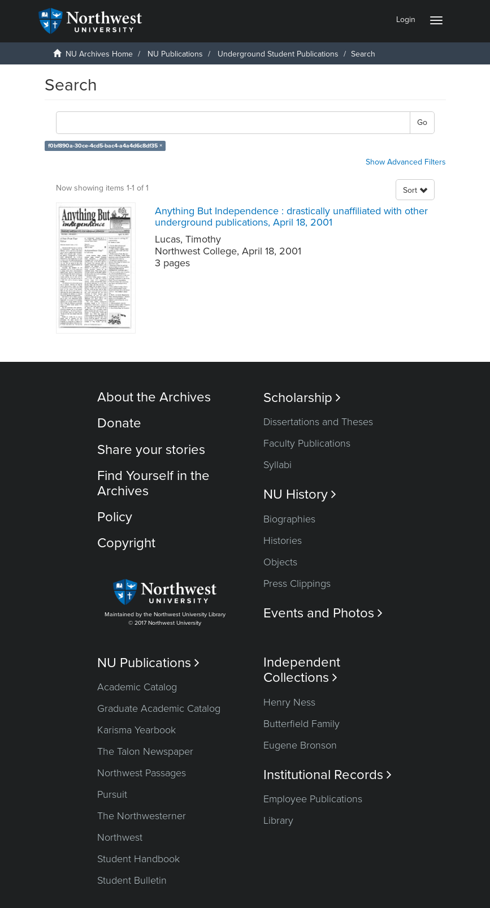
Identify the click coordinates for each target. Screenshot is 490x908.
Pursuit (112, 794)
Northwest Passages (141, 773)
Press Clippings (297, 583)
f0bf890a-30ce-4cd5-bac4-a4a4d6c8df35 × (105, 145)
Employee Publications (312, 799)
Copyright (126, 543)
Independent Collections (301, 670)
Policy (114, 517)
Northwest (119, 837)
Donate (119, 423)
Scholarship (302, 398)
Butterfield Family (301, 723)
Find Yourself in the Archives (153, 483)
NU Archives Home (99, 54)
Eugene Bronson (300, 745)
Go (422, 122)
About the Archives (154, 397)
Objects (280, 562)
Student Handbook (138, 859)
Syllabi (277, 465)
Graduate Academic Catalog (158, 708)
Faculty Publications (306, 443)
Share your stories (151, 450)
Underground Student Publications (278, 54)
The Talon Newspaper (145, 751)
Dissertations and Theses (318, 422)
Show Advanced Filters (406, 162)
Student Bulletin (132, 880)
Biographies (289, 519)
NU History (299, 494)
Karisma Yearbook (136, 730)
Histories (282, 540)
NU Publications (175, 54)
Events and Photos (323, 613)
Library (278, 820)
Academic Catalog (137, 687)
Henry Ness (289, 702)
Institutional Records (327, 775)
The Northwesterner (141, 816)
